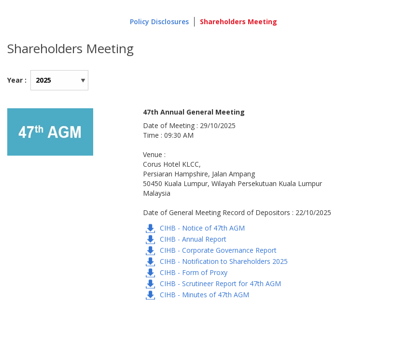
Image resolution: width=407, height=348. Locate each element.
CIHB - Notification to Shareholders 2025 (224, 261)
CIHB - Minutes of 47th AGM (204, 294)
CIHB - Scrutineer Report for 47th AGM (220, 283)
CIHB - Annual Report (193, 239)
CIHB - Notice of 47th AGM (202, 227)
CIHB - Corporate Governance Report (218, 250)
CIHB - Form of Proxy (193, 272)
